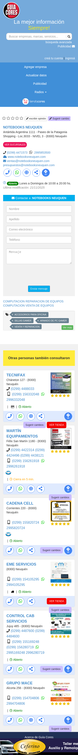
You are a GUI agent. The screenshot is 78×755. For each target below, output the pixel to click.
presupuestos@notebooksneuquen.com (29, 165)
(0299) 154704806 (26, 698)
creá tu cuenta (54, 58)
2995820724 (15, 528)
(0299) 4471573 (17, 152)
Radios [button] (41, 92)
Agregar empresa (35, 67)
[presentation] (37, 275)
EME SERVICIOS (21, 564)
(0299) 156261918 (26, 461)
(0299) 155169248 (25, 642)
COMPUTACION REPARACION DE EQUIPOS (33, 301)
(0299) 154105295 (26, 579)
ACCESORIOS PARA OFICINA (30, 314)
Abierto (25, 406)
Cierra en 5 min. (22, 479)
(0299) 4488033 (22, 389)
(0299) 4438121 (32, 455)
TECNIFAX (15, 375)
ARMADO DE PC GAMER (53, 320)
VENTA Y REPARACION (27, 326)
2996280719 (35, 652)
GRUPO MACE (19, 683)
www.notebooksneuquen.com (27, 156)
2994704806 (15, 703)
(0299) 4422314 (23, 450)
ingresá (70, 58)
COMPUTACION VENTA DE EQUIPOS (28, 305)
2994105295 (15, 585)
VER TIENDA (56, 424)
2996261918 (15, 466)
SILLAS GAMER (23, 320)
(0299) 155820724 (26, 522)
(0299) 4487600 (23, 631)
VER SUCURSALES (15, 144)
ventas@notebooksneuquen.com (28, 161)
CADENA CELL (19, 503)
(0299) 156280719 (20, 647)
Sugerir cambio (59, 118)
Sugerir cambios (35, 424)
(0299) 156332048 (26, 394)
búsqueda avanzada (59, 42)
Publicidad (66, 46)
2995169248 (16, 652)
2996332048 (15, 399)
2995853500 (42, 152)
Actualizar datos (36, 75)
